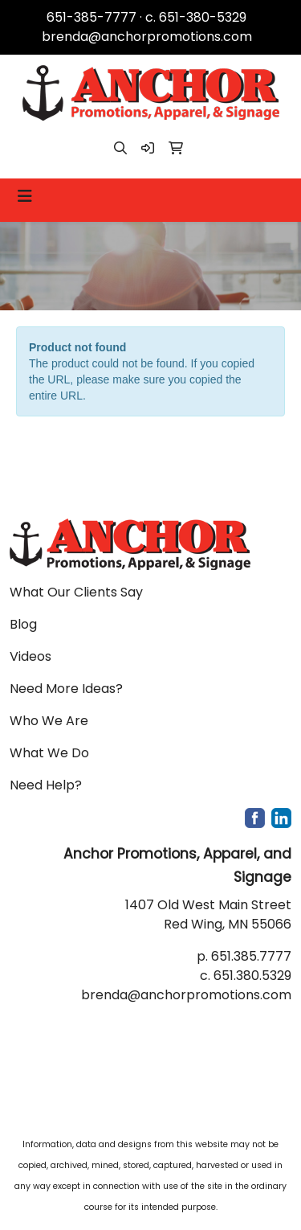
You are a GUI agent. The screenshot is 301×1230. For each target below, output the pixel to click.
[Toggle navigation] (25, 196)
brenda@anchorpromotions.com (147, 36)
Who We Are (49, 720)
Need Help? (46, 785)
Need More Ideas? (66, 688)
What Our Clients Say (76, 592)
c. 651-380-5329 (195, 17)
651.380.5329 (252, 975)
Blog (23, 624)
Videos (30, 656)
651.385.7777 (251, 956)
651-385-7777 (91, 17)
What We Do (49, 753)
